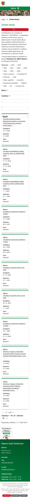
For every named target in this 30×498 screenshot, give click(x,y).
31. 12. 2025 (7, 275)
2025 (12, 71)
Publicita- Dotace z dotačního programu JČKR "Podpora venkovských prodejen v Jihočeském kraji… (13, 387)
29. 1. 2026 (6, 331)
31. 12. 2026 (7, 336)
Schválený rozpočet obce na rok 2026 (14, 297)
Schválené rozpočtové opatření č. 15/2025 (14, 325)
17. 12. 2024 (7, 161)
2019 (19, 65)
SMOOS (24, 83)
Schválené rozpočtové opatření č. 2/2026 (14, 213)
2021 (12, 68)
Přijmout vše (7, 495)
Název (4, 90)
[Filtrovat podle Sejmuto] (15, 108)
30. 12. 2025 (7, 303)
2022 (18, 68)
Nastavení (24, 495)
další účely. (20, 486)
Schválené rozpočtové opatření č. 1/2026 (14, 241)
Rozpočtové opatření (11, 83)
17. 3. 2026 (6, 131)
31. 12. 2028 (7, 166)
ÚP (11, 86)
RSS (20, 29)
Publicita (7, 77)
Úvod (3, 19)
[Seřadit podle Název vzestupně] (8, 89)
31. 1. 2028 (6, 196)
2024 (5, 71)
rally (14, 77)
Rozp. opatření (9, 80)
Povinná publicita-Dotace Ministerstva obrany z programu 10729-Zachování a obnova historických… (14, 122)
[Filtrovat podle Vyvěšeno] (15, 101)
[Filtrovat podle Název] (15, 93)
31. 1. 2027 (6, 280)
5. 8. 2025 (6, 363)
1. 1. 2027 (6, 308)
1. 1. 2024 (6, 191)
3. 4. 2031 (6, 136)
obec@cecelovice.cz (8, 469)
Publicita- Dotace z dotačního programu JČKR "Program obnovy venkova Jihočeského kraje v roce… (15, 355)
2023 (25, 68)
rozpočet (20, 80)
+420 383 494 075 (7, 463)
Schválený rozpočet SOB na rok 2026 (13, 269)
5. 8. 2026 (6, 369)
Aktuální (6, 141)
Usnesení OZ (20, 86)
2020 (5, 68)
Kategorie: (4, 65)
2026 (18, 71)
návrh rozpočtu (9, 74)
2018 (12, 65)
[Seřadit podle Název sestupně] (8, 90)
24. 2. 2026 (6, 247)
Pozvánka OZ (22, 74)
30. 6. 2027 (6, 224)
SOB (5, 86)
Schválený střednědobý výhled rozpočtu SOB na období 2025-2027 (13, 183)
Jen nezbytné (15, 495)
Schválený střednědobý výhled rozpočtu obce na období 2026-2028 (14, 153)
